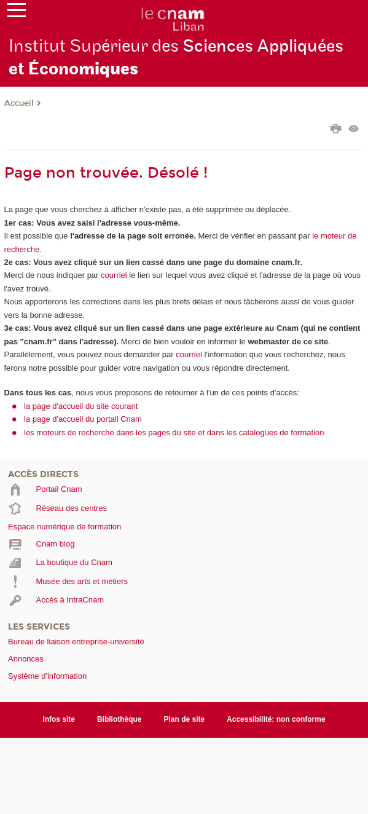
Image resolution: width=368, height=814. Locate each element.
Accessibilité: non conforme (276, 719)
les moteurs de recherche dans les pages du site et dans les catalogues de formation (174, 432)
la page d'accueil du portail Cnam (83, 419)
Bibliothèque (119, 719)
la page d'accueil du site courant (81, 406)
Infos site (58, 719)
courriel (114, 275)
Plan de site (184, 719)
